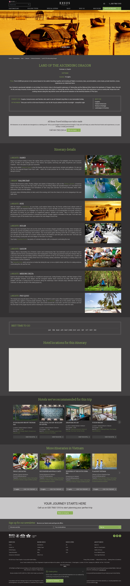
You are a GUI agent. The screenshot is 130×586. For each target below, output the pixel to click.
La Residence (25, 207)
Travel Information (13, 552)
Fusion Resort (97, 423)
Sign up (110, 527)
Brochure (97, 8)
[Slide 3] (64, 47)
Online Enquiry (12, 550)
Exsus (65, 4)
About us (96, 544)
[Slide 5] (67, 47)
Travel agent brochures (99, 555)
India (67, 550)
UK (66, 544)
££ (49, 429)
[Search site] (18, 4)
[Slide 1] (61, 47)
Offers (38, 550)
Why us (82, 8)
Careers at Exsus (98, 550)
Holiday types (33, 8)
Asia (22, 58)
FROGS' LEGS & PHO (19, 471)
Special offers (52, 8)
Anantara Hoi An (22, 239)
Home (10, 58)
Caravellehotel (17, 262)
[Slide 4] (65, 47)
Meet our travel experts (99, 547)
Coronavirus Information (14, 555)
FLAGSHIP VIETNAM (99, 471)
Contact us (11, 547)
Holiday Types (40, 547)
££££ (21, 429)
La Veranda (51, 301)
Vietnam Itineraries (35, 58)
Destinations (14, 8)
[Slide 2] (62, 47)
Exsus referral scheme (99, 552)
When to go (40, 555)
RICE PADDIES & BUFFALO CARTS (50, 471)
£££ (48, 429)
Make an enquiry (112, 8)
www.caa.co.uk (102, 569)
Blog (68, 8)
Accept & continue (54, 581)
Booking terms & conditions (114, 559)
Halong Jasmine (69, 184)
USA (67, 552)
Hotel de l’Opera (26, 167)
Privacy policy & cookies (89, 559)
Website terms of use (101, 559)
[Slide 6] (68, 47)
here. (97, 582)
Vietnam (27, 58)
